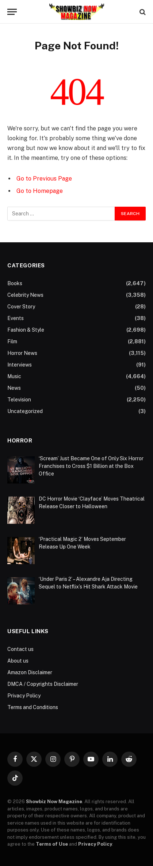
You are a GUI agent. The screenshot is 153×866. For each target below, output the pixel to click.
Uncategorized (25, 411)
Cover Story (21, 306)
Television (19, 399)
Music (14, 376)
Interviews (19, 365)
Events (15, 318)
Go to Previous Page (44, 178)
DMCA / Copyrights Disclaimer (42, 684)
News (14, 388)
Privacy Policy (24, 696)
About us (17, 661)
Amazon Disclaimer (29, 672)
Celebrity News (25, 295)
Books (14, 283)
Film (12, 341)
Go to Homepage (39, 190)
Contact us (20, 649)
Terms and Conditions (32, 707)
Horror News (22, 353)
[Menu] (12, 12)
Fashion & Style (25, 330)
